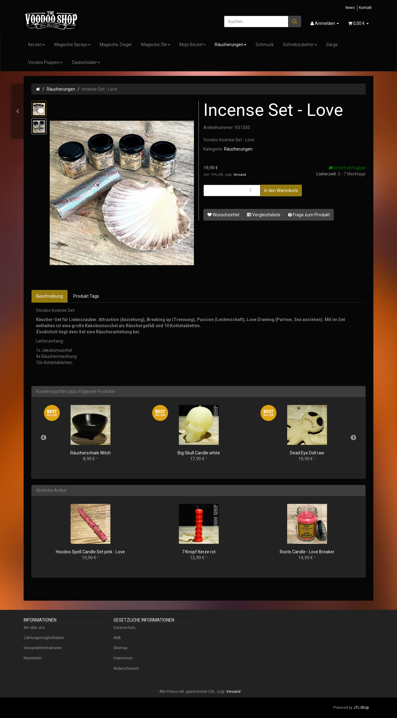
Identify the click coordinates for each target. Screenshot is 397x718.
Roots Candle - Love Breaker (307, 551)
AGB (117, 638)
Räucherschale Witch (90, 452)
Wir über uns (34, 628)
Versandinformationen (43, 648)
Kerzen (36, 44)
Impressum (123, 658)
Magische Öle (155, 44)
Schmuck (265, 44)
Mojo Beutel (192, 44)
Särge (332, 44)
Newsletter (33, 658)
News (350, 8)
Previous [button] (43, 437)
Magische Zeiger (116, 44)
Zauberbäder (85, 62)
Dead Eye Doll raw (307, 452)
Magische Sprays (72, 44)
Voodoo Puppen (45, 62)
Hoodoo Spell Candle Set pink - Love (90, 551)
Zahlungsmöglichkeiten (44, 638)
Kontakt (365, 8)
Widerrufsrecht (126, 668)
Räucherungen (230, 44)
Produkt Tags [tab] (86, 296)
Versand (239, 175)
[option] (90, 437)
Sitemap (120, 648)
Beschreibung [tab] (49, 296)
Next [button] (353, 437)
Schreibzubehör (300, 44)
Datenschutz (125, 628)
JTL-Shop (361, 707)
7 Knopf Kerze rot (199, 551)
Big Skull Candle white (199, 452)
